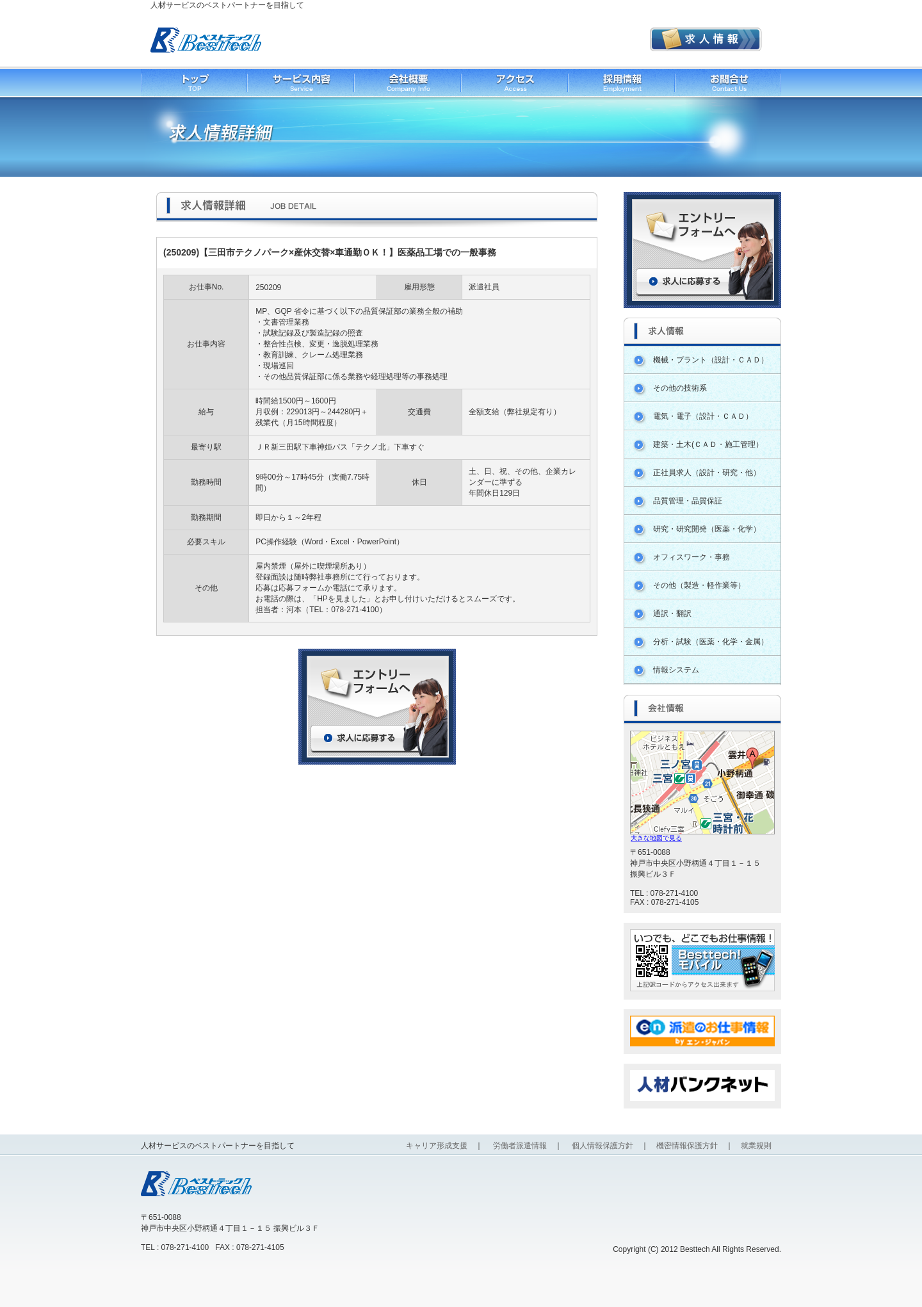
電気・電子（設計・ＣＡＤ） (703, 416)
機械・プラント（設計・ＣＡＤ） (710, 359)
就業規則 (756, 1145)
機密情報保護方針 (687, 1145)
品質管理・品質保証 (687, 500)
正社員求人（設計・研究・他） (707, 472)
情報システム (676, 669)
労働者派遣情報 (520, 1145)
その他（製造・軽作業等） (699, 585)
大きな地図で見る (656, 837)
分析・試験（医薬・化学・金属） (710, 641)
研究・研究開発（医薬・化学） (707, 528)
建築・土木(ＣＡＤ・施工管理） (708, 444)
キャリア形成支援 (436, 1145)
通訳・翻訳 (672, 613)
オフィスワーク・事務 (691, 557)
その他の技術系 (680, 388)
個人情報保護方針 (602, 1145)
